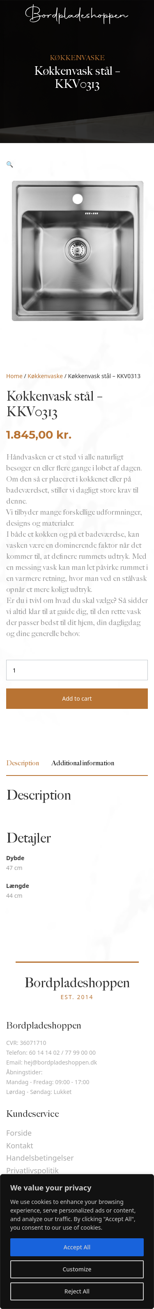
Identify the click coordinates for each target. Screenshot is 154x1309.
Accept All (77, 1247)
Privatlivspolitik (32, 1170)
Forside (19, 1133)
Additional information (82, 763)
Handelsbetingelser (40, 1158)
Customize (76, 1269)
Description (22, 763)
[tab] (22, 763)
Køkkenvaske (45, 376)
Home (14, 376)
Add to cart (77, 698)
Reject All (77, 1291)
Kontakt (19, 1145)
